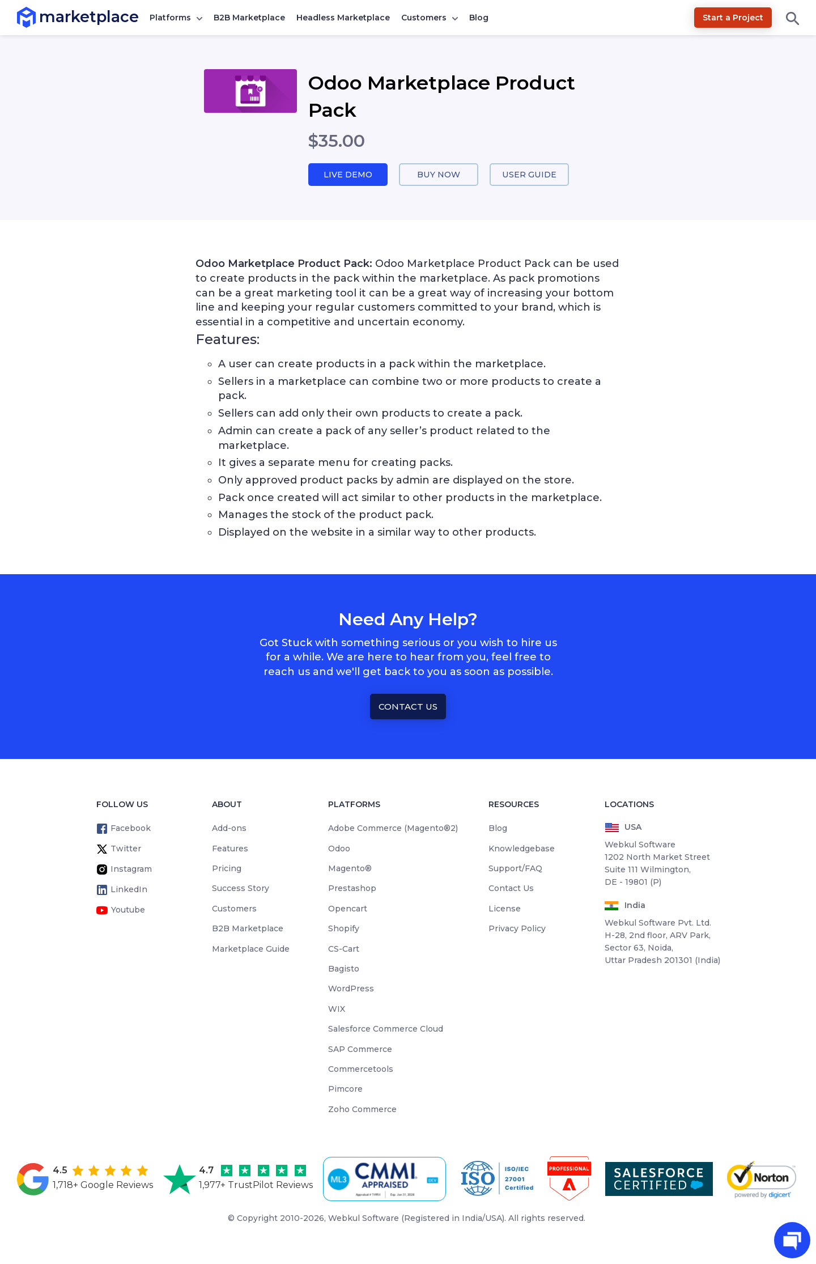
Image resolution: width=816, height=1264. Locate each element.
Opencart (347, 909)
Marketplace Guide (251, 949)
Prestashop (352, 889)
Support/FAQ (515, 869)
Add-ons (229, 829)
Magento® (350, 869)
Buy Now (438, 174)
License (504, 909)
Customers (424, 17)
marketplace (39, 16)
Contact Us (408, 707)
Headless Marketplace (343, 17)
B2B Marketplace (249, 17)
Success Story (240, 889)
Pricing (226, 869)
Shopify (343, 929)
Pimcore (345, 1089)
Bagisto (343, 969)
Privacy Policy (517, 929)
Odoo (339, 849)
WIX (336, 1009)
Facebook (130, 829)
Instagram (131, 869)
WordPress (351, 989)
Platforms (170, 17)
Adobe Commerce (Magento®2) (393, 829)
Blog (478, 17)
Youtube (128, 910)
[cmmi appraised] (386, 1179)
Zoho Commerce (362, 1110)
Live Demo (347, 174)
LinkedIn (128, 890)
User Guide (529, 174)
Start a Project (733, 17)
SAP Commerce (360, 1050)
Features (230, 849)
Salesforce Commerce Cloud (385, 1029)
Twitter (125, 849)
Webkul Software (363, 1219)
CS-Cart (343, 949)
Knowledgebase (521, 849)
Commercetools (360, 1069)
